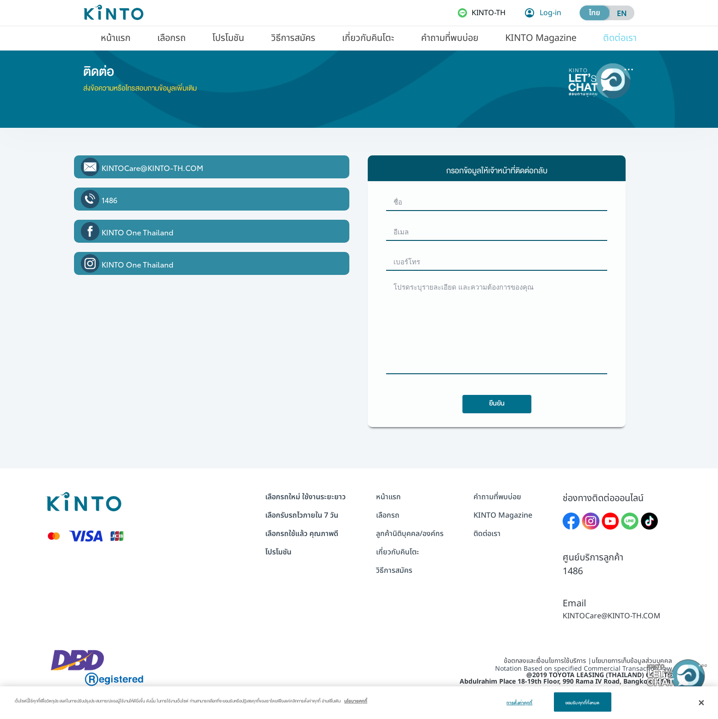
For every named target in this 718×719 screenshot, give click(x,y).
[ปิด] (701, 703)
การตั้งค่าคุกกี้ (519, 701)
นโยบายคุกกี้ (355, 700)
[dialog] (359, 702)
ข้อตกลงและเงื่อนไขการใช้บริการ (545, 661)
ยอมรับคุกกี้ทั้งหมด (582, 701)
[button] (115, 37)
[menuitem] (115, 37)
